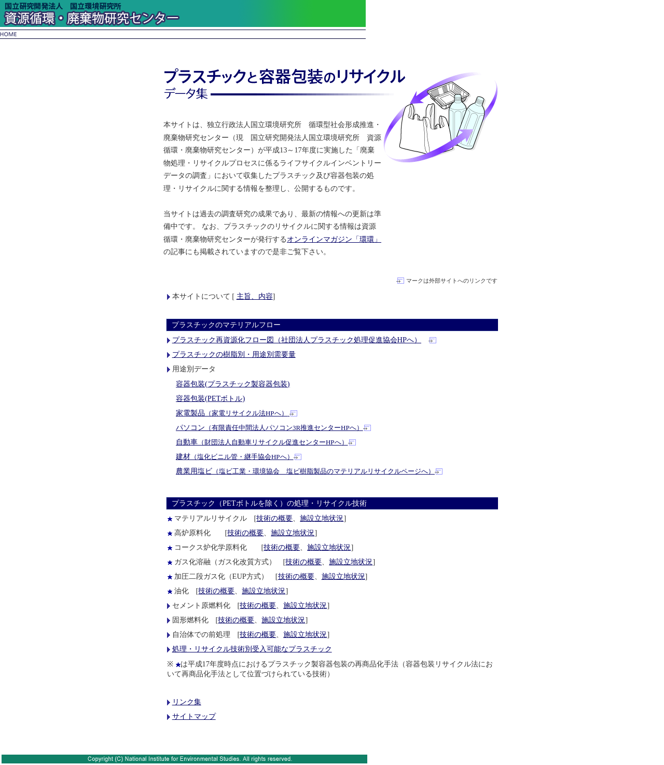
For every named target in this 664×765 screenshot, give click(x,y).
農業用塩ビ (305, 471)
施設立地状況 (321, 518)
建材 (235, 456)
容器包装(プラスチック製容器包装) (233, 384)
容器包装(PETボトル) (210, 398)
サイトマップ (194, 716)
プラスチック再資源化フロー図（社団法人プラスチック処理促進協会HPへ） (296, 340)
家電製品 (232, 413)
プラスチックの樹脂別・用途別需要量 (234, 354)
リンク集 (186, 702)
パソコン (269, 427)
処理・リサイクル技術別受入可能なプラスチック (252, 649)
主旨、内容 (255, 296)
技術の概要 (274, 518)
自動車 (262, 442)
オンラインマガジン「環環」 (334, 239)
